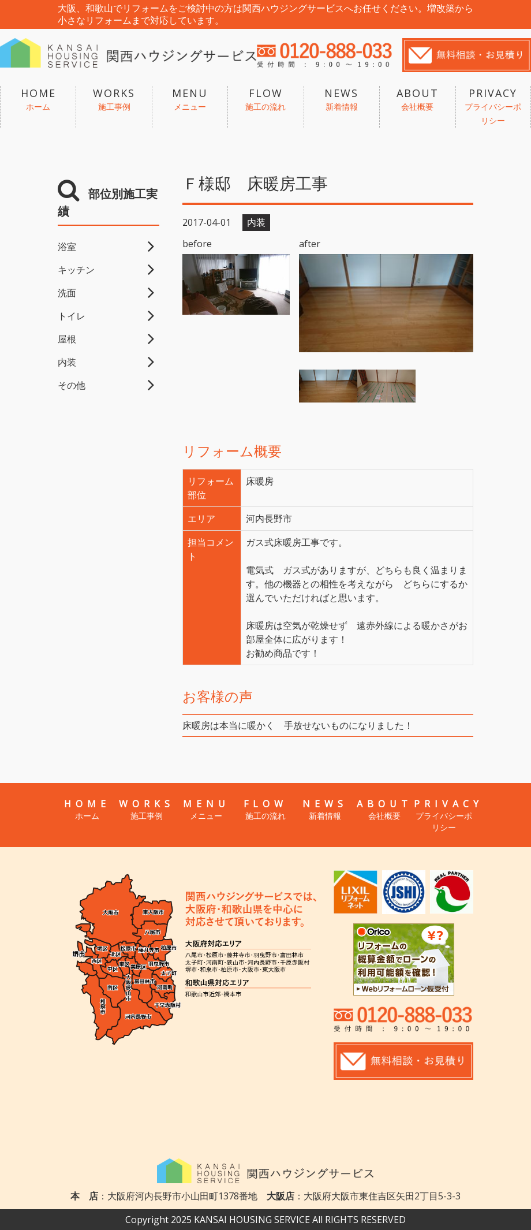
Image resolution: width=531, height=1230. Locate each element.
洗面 (67, 292)
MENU (190, 100)
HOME (38, 100)
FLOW (265, 100)
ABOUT (417, 100)
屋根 (67, 339)
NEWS (341, 100)
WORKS (113, 100)
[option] (386, 303)
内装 (67, 362)
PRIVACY (493, 107)
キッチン (76, 269)
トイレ (71, 316)
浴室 (67, 246)
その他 (71, 385)
